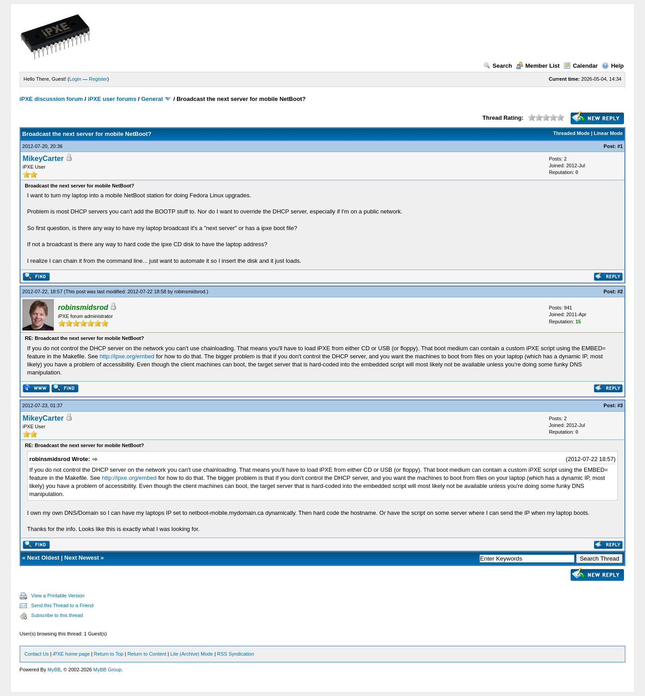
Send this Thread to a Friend (62, 605)
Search (497, 65)
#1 (620, 146)
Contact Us (37, 654)
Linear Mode (608, 133)
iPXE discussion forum (51, 99)
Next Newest (81, 557)
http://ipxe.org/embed (126, 356)
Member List (538, 65)
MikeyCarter (43, 158)
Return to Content (146, 654)
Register (98, 79)
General (152, 99)
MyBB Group (107, 669)
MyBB (53, 669)
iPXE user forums (112, 99)
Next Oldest (43, 557)
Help (613, 65)
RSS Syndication (235, 654)
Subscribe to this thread (57, 615)
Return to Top (109, 654)
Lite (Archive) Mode (191, 654)
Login (75, 79)
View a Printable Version (58, 595)
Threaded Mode (571, 133)
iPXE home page (71, 654)
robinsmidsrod (189, 291)
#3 (620, 405)
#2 (620, 291)
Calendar (580, 65)
